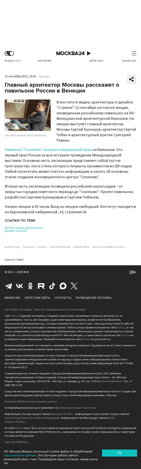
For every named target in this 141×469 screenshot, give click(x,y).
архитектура (12, 247)
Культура (44, 76)
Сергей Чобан (81, 247)
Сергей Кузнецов (59, 247)
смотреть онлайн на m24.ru (108, 247)
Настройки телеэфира (18, 310)
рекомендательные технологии (77, 408)
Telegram (8, 286)
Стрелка (42, 247)
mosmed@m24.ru (111, 381)
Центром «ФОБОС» (63, 414)
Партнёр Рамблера (16, 442)
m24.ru (15, 316)
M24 (26, 272)
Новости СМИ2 (14, 259)
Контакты (63, 298)
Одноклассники (30, 286)
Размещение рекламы (94, 298)
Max (63, 286)
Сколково (28, 247)
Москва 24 (70, 53)
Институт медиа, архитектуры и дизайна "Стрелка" (24, 229)
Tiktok (52, 286)
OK (119, 453)
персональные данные (20, 455)
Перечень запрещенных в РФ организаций (59, 310)
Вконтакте (19, 286)
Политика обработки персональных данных (31, 402)
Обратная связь (37, 298)
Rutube (41, 286)
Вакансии (12, 298)
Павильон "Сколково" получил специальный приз (48, 150)
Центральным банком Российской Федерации (32, 418)
